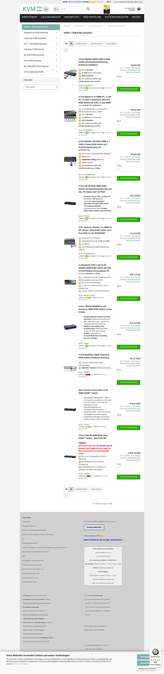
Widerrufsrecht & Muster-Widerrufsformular (37, 534)
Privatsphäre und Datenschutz (33, 561)
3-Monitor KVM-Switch (34, 49)
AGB (23, 556)
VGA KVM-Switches (32, 60)
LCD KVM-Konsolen (50, 17)
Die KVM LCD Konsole (30, 578)
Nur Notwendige (147, 663)
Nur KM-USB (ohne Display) (36, 66)
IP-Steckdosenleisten (116, 17)
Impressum (26, 522)
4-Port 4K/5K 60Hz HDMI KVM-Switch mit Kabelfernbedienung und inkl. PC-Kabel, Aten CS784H (95, 189)
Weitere (136, 17)
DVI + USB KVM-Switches (35, 44)
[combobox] (81, 43)
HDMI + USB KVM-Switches (36, 27)
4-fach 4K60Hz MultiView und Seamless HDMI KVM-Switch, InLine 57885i (95, 309)
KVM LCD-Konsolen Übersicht (32, 569)
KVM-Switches (71, 17)
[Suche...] (56, 9)
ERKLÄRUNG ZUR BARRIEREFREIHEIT (35, 552)
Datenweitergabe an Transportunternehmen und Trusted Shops (45, 547)
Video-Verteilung (92, 17)
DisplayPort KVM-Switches (36, 32)
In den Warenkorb (128, 89)
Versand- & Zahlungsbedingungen (34, 530)
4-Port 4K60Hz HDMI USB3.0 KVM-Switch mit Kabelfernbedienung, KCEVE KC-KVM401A (95, 62)
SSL (23, 539)
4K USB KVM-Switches (34, 55)
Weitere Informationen (147, 669)
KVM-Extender (29, 17)
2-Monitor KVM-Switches (35, 38)
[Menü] (159, 648)
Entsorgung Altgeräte (29, 543)
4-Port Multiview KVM (33, 72)
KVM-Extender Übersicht (30, 573)
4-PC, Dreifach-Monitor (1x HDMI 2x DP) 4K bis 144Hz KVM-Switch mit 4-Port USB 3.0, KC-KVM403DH (95, 230)
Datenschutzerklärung (20, 664)
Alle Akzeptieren (147, 657)
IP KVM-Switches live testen (32, 565)
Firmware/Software (29, 526)
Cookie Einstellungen (29, 582)
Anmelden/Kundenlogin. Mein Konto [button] (128, 2)
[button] (109, 2)
